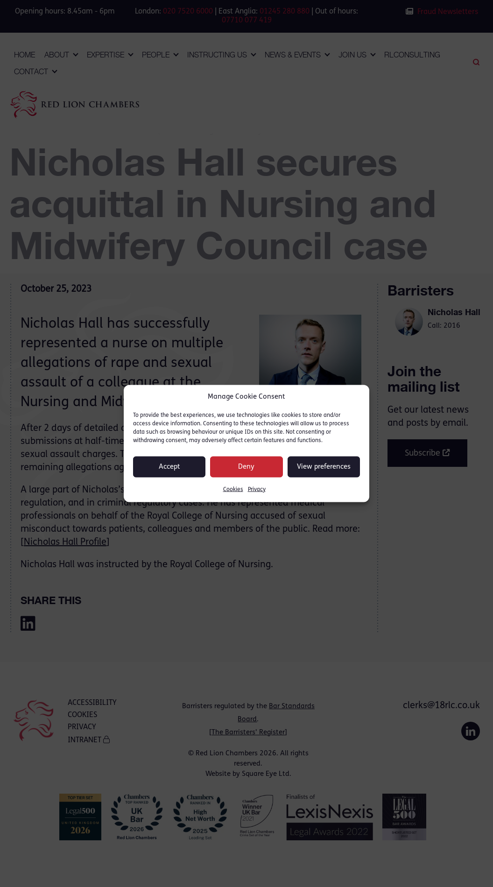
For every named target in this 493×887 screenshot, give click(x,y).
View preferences (324, 466)
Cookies (233, 490)
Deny (246, 466)
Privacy (257, 490)
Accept (169, 466)
